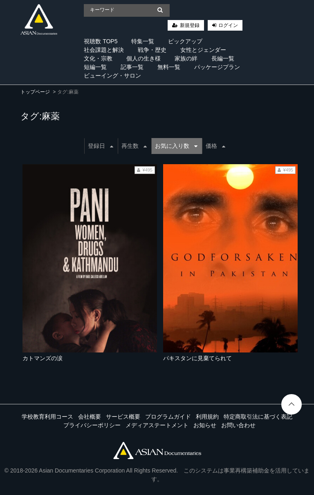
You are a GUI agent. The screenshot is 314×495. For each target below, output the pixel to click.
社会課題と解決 (104, 50)
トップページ (35, 92)
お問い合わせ (238, 425)
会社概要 (89, 416)
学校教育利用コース (47, 416)
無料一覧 (168, 67)
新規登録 (190, 25)
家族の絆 (186, 58)
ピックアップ (185, 41)
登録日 (100, 146)
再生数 (134, 146)
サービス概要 (123, 416)
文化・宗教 (98, 58)
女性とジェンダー (203, 50)
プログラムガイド (168, 416)
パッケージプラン (217, 67)
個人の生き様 (143, 58)
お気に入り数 (176, 146)
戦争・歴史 (152, 50)
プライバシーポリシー (92, 425)
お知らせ (204, 425)
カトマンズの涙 (42, 358)
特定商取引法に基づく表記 (258, 416)
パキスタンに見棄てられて (197, 358)
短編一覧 (95, 67)
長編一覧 (222, 58)
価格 (215, 146)
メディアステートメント (157, 425)
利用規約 (207, 416)
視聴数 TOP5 (100, 41)
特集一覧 (142, 41)
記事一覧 (132, 67)
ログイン (228, 25)
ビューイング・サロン (112, 75)
